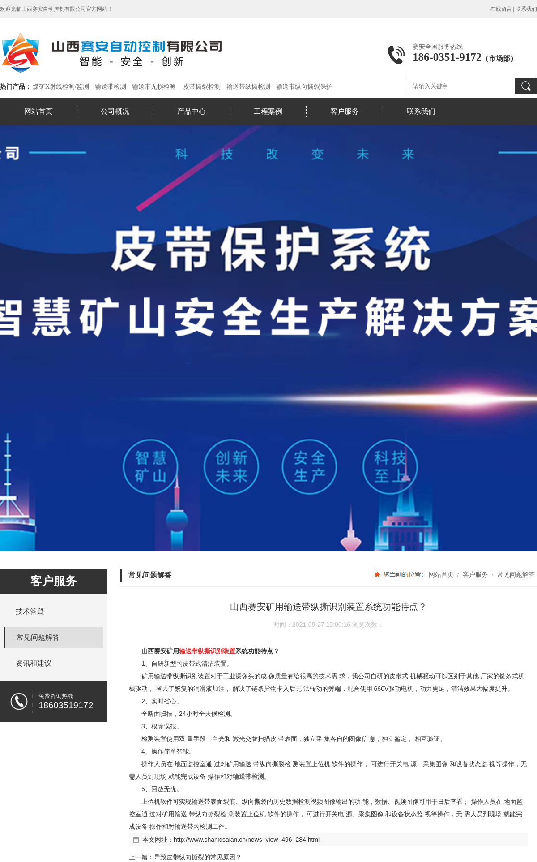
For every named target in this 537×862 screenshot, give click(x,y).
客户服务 (344, 111)
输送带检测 (110, 86)
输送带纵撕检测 (248, 86)
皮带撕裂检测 (202, 86)
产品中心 (191, 111)
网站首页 (38, 111)
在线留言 (501, 9)
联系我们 (526, 9)
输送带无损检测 (154, 86)
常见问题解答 (515, 574)
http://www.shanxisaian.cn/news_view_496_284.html (247, 839)
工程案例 (268, 111)
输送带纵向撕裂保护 (304, 86)
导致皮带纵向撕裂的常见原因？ (198, 857)
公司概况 (115, 111)
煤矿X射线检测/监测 (61, 86)
